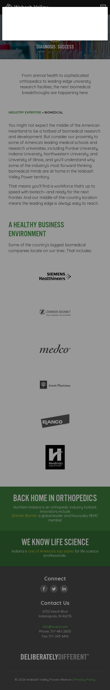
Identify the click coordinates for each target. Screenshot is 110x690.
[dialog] (55, 23)
